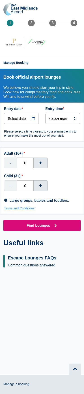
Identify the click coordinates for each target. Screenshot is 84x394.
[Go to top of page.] (75, 369)
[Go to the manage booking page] (17, 62)
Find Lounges (38, 225)
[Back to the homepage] (20, 10)
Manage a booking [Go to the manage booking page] (16, 384)
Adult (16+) (14, 153)
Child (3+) (13, 176)
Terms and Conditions (19, 208)
